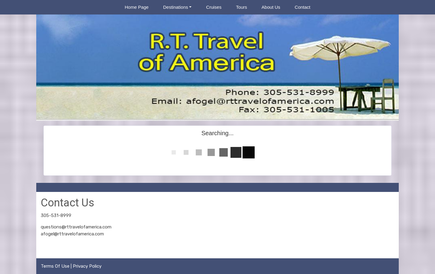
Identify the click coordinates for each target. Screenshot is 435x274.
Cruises (213, 7)
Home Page (137, 7)
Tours (241, 7)
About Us (271, 7)
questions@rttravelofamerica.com (76, 227)
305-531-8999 (56, 215)
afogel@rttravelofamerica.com (72, 234)
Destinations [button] (175, 7)
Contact (303, 7)
